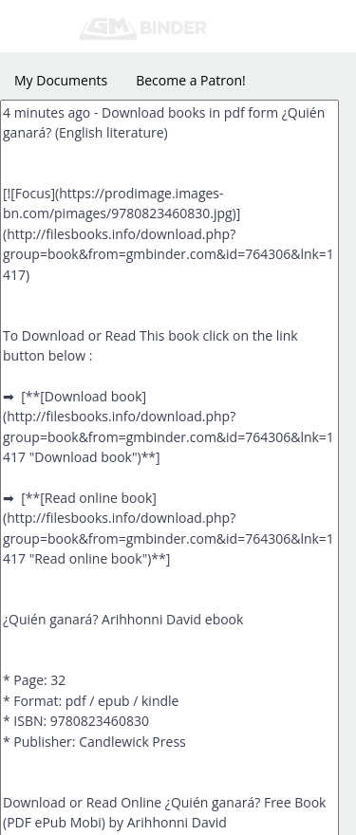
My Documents (60, 80)
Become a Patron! (191, 80)
